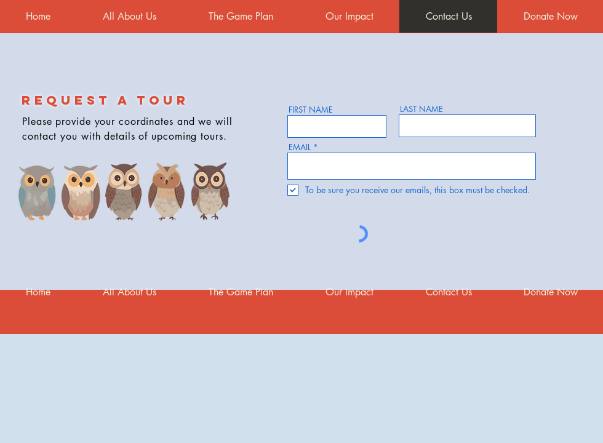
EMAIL (300, 147)
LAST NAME (421, 109)
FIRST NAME (311, 110)
